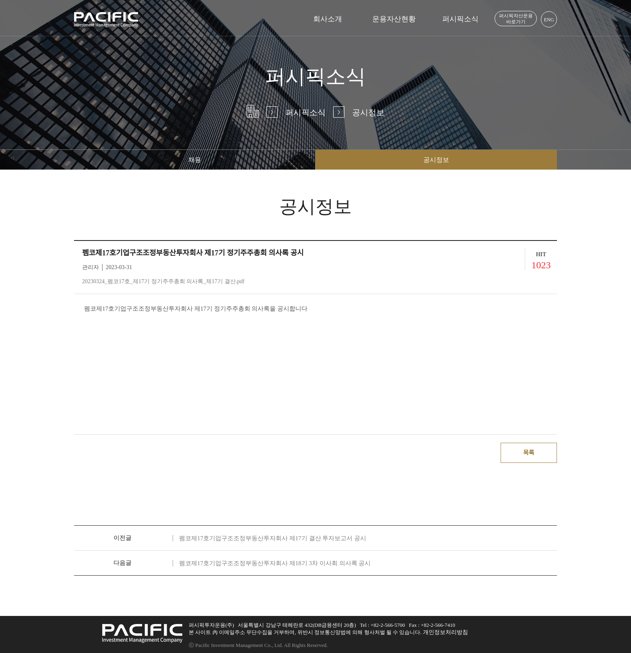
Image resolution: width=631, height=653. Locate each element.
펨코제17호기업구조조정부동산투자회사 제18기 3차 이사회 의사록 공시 (275, 563)
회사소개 (327, 19)
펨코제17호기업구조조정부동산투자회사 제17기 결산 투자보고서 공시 (272, 538)
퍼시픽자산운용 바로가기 (516, 19)
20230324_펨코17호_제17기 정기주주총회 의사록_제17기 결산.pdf (163, 281)
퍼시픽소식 (460, 19)
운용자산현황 (394, 19)
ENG (549, 20)
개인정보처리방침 (445, 632)
